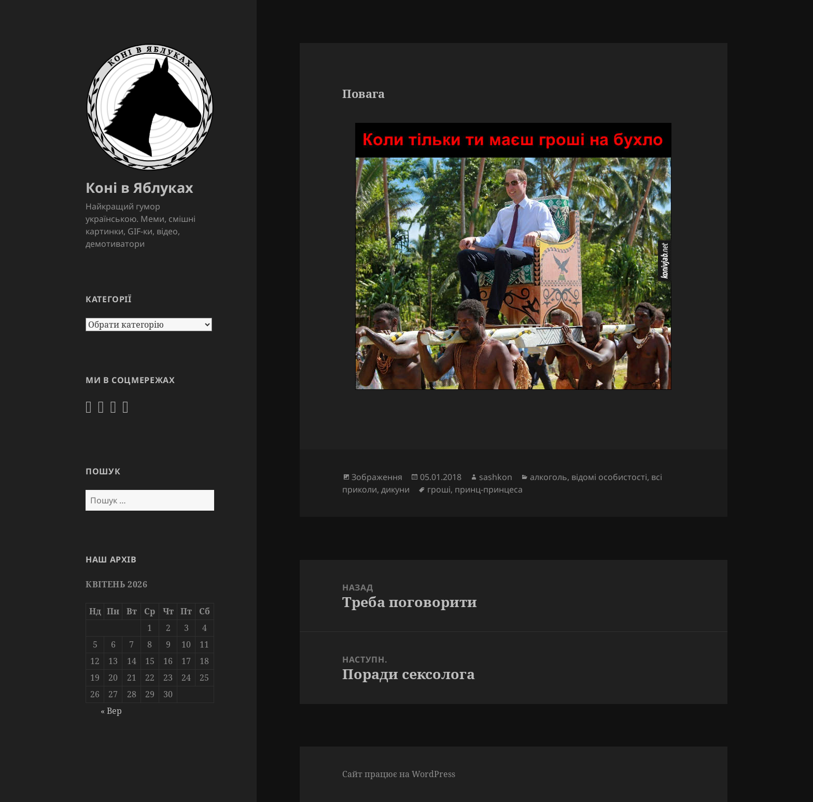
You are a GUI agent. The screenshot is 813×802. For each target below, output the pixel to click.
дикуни (395, 489)
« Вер (111, 710)
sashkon (495, 477)
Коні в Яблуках (139, 187)
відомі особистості (609, 477)
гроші (439, 489)
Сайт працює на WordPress (398, 774)
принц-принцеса (489, 489)
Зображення (377, 477)
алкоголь (548, 477)
